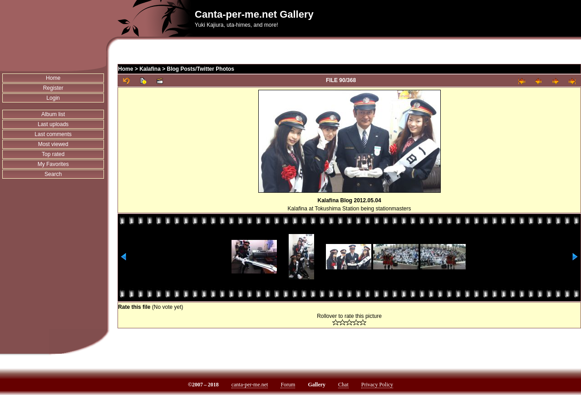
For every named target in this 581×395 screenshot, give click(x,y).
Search (53, 174)
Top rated (53, 154)
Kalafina (150, 69)
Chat (343, 384)
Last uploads (53, 124)
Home (53, 78)
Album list (53, 114)
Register (53, 88)
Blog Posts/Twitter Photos (200, 69)
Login (52, 98)
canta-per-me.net (249, 384)
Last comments (52, 134)
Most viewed (53, 144)
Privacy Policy (377, 384)
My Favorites (53, 164)
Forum (288, 384)
